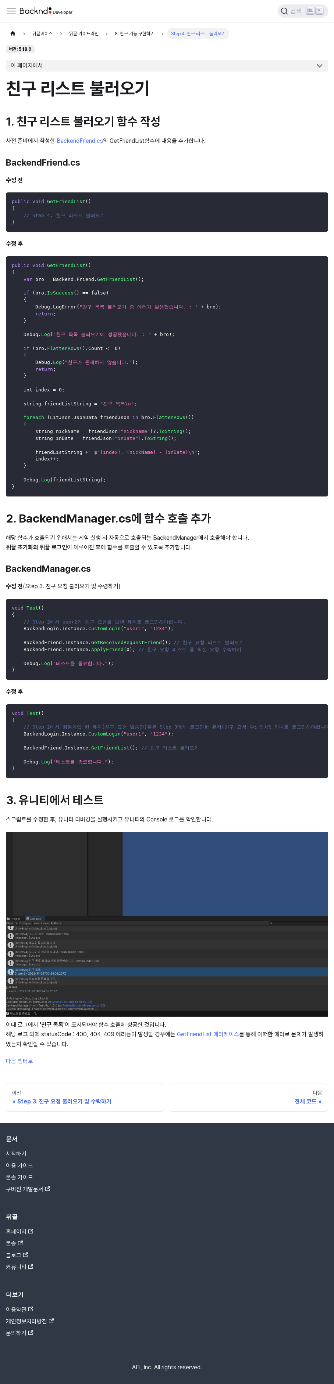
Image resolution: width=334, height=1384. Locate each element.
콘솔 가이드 (19, 1177)
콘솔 (14, 1243)
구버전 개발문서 (28, 1189)
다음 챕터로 (19, 1061)
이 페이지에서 (27, 65)
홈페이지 (19, 1231)
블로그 (17, 1255)
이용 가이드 (19, 1165)
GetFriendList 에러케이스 (208, 1034)
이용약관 (19, 1309)
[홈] (13, 33)
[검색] (303, 11)
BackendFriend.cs (80, 140)
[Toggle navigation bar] (11, 11)
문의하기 (19, 1333)
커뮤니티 (19, 1267)
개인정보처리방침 (30, 1321)
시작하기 (16, 1153)
